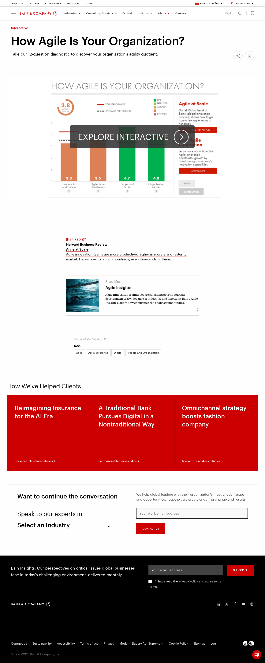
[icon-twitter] (226, 604)
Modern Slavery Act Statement (141, 643)
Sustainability (42, 643)
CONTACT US (151, 528)
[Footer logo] (248, 643)
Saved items (241, 3)
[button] (13, 13)
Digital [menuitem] (127, 13)
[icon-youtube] (243, 604)
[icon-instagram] (251, 604)
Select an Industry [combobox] (43, 524)
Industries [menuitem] (70, 13)
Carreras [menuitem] (181, 13)
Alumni (34, 3)
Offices (16, 3)
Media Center (53, 3)
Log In (215, 643)
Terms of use (89, 643)
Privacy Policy (188, 581)
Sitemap (199, 643)
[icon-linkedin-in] (218, 604)
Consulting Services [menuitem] (100, 13)
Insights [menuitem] (143, 13)
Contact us (19, 643)
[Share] (238, 55)
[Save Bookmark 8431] (198, 310)
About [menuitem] (162, 13)
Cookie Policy (178, 643)
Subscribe (73, 3)
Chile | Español (207, 3)
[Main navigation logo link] (38, 13)
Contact (90, 3)
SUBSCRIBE (240, 570)
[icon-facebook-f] (235, 604)
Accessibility (66, 643)
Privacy (109, 643)
